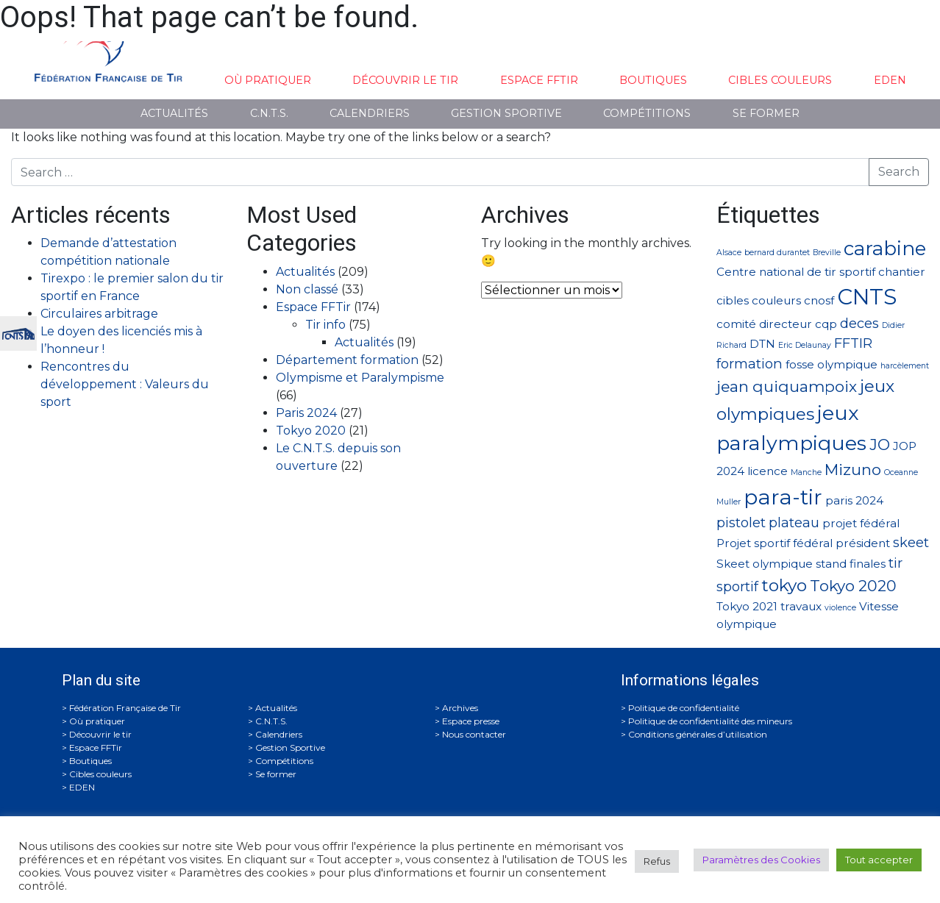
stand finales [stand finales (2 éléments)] (851, 564)
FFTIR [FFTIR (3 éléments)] (853, 343)
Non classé (307, 289)
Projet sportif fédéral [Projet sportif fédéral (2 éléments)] (774, 543)
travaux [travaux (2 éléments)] (801, 606)
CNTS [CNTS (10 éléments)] (867, 297)
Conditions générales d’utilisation (697, 734)
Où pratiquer (267, 80)
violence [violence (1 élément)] (840, 608)
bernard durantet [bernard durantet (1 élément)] (777, 252)
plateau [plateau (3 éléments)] (794, 522)
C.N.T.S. (269, 113)
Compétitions (647, 113)
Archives (460, 707)
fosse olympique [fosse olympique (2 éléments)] (831, 364)
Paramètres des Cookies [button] (761, 859)
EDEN (890, 80)
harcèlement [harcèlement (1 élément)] (904, 366)
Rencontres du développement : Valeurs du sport (124, 384)
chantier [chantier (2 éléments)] (901, 272)
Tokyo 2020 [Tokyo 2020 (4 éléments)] (853, 586)
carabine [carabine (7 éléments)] (885, 248)
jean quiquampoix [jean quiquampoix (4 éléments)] (786, 386)
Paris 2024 (306, 413)
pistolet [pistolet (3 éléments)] (741, 522)
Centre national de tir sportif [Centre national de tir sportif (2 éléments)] (795, 272)
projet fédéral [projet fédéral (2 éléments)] (861, 523)
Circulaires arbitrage (99, 314)
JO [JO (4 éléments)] (879, 444)
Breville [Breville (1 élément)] (827, 252)
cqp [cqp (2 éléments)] (826, 324)
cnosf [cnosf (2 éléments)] (819, 300)
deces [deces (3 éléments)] (859, 323)
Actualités (174, 113)
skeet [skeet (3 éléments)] (911, 542)
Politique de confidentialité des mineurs (710, 721)
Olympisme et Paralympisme (360, 378)
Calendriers (370, 113)
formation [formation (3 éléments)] (749, 363)
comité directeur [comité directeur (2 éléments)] (764, 324)
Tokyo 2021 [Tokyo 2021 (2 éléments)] (746, 606)
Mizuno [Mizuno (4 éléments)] (853, 469)
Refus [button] (657, 861)
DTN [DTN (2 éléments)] (762, 344)
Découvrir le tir (405, 80)
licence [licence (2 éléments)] (767, 471)
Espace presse (470, 721)
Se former (766, 113)
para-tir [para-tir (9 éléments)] (783, 497)
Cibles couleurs (780, 80)
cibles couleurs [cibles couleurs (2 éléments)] (758, 300)
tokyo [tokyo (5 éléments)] (784, 585)
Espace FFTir (539, 80)
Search (898, 172)
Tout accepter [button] (879, 859)
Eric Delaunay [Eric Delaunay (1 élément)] (804, 345)
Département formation (347, 360)
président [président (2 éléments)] (863, 543)
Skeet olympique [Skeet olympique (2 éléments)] (764, 564)
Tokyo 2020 (311, 431)
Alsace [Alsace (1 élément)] (728, 252)
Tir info (325, 325)
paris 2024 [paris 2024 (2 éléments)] (854, 500)
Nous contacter (474, 734)
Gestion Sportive (506, 113)
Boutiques (653, 80)
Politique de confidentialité (683, 707)
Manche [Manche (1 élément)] (806, 472)
